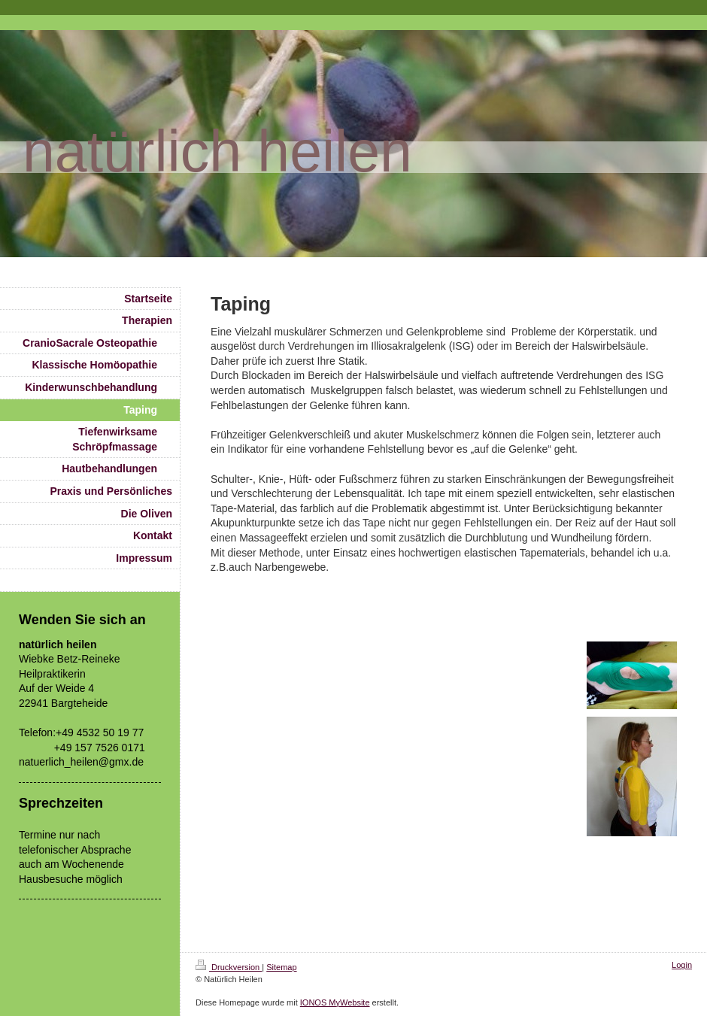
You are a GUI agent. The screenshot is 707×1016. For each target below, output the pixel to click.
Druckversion (229, 967)
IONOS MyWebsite (335, 1002)
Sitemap (281, 967)
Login (682, 964)
